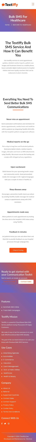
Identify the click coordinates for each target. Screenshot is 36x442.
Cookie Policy (7, 408)
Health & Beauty (8, 376)
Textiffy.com (24, 436)
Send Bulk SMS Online (10, 307)
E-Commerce (7, 360)
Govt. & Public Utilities (10, 370)
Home (7, 25)
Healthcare (6, 373)
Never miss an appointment (18, 119)
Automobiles (7, 356)
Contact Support (8, 402)
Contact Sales (7, 398)
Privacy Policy (7, 405)
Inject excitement (18, 167)
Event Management (10, 366)
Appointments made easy (18, 212)
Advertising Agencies (10, 353)
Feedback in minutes (18, 232)
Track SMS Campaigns (10, 310)
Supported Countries (10, 395)
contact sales (26, 282)
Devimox (29, 439)
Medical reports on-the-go (18, 141)
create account (9, 282)
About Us (5, 388)
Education (6, 363)
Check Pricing (18, 250)
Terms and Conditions (10, 412)
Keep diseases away (18, 189)
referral (5, 392)
